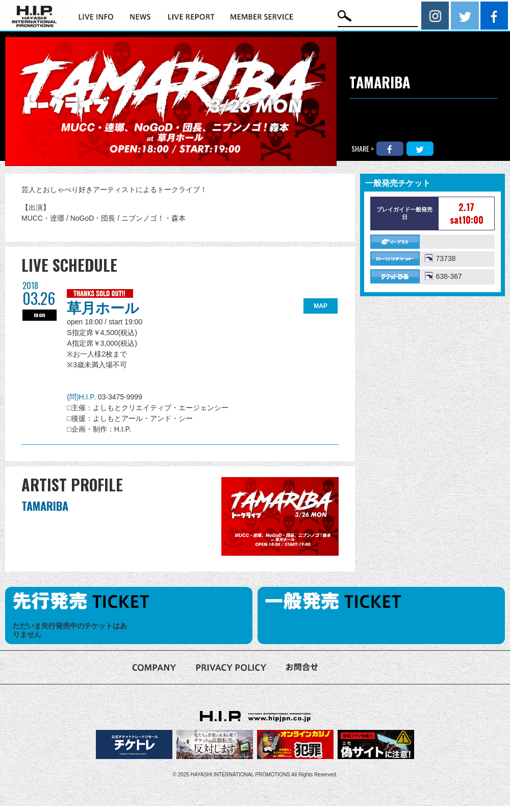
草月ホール (103, 308)
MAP (320, 306)
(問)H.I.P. (82, 397)
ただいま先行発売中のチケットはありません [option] (70, 630)
